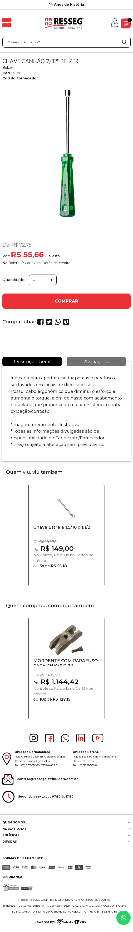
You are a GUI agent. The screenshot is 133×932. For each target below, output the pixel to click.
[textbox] (66, 42)
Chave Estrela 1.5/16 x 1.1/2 (61, 527)
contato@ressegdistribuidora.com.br (47, 779)
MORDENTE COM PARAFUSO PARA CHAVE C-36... (65, 662)
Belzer (7, 67)
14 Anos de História (66, 4)
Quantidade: (13, 279)
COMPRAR (66, 301)
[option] (66, 4)
